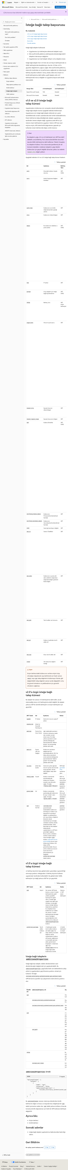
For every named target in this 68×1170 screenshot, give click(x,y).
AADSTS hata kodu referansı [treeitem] (12, 131)
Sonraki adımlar (31, 43)
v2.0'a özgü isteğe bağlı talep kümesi (37, 36)
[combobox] (12, 21)
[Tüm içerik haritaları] (27, 19)
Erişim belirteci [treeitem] (10, 81)
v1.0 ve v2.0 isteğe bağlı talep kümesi (37, 34)
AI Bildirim (4, 1166)
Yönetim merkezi (60, 7)
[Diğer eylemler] (65, 19)
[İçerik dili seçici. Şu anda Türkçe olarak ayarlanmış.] (5, 1162)
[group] (46, 414)
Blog (21, 1166)
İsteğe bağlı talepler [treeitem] (11, 91)
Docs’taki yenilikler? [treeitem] (10, 37)
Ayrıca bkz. (30, 41)
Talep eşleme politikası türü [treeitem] (13, 84)
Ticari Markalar (17, 1169)
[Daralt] (22, 18)
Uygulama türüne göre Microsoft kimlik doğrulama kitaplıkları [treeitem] (12, 125)
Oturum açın (62, 2)
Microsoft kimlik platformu (49, 19)
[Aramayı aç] (56, 2)
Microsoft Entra (35, 19)
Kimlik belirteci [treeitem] (10, 88)
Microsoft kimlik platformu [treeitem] (11, 25)
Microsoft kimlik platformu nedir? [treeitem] (12, 33)
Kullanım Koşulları (6, 1169)
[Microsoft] (3, 2)
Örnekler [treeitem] (7, 40)
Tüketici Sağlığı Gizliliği (50, 1166)
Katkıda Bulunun (30, 1166)
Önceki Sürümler (13, 1166)
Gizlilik (38, 1166)
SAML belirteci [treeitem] (10, 94)
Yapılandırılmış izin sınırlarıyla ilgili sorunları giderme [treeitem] (12, 135)
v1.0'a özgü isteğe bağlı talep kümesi (37, 38)
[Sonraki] (52, 2)
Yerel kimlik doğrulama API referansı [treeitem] (12, 112)
